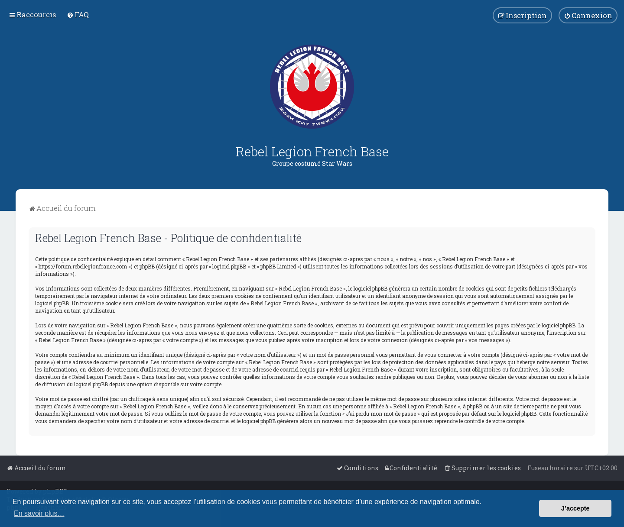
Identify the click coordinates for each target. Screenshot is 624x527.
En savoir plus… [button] (39, 513)
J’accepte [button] (575, 508)
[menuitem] (78, 14)
